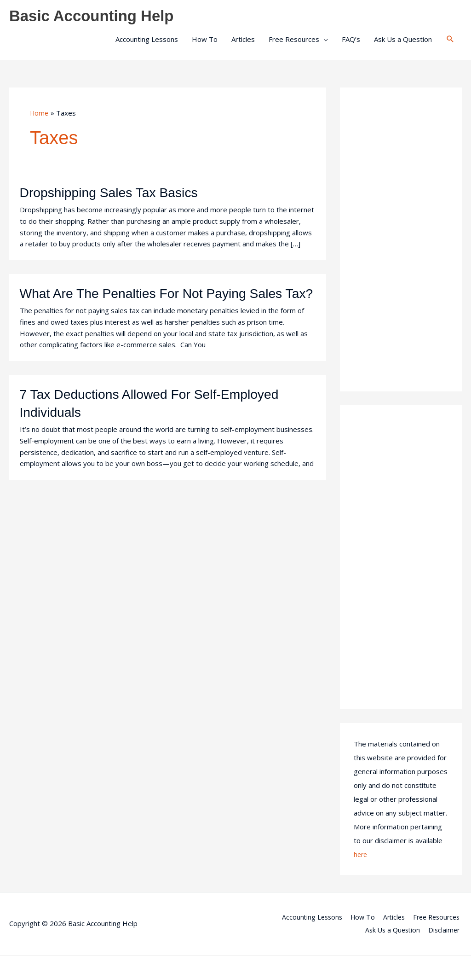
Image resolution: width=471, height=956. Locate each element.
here (361, 855)
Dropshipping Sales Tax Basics (114, 193)
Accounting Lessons (146, 40)
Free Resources (294, 40)
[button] (450, 40)
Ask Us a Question (403, 40)
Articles (243, 40)
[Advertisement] (401, 240)
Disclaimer (445, 930)
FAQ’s (351, 40)
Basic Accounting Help (96, 16)
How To (205, 40)
